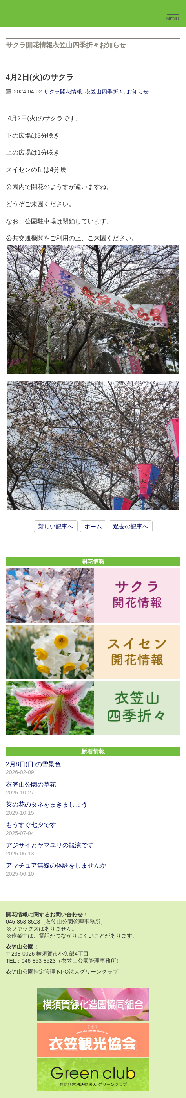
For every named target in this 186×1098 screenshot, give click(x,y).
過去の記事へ (130, 526)
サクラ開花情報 (63, 91)
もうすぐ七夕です (31, 824)
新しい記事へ (55, 526)
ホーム (93, 526)
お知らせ (138, 91)
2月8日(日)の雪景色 (33, 764)
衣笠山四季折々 (104, 91)
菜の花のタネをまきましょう (47, 804)
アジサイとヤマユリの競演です (50, 845)
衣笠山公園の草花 (31, 784)
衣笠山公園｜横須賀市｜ (49, 13)
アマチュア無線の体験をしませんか (56, 865)
